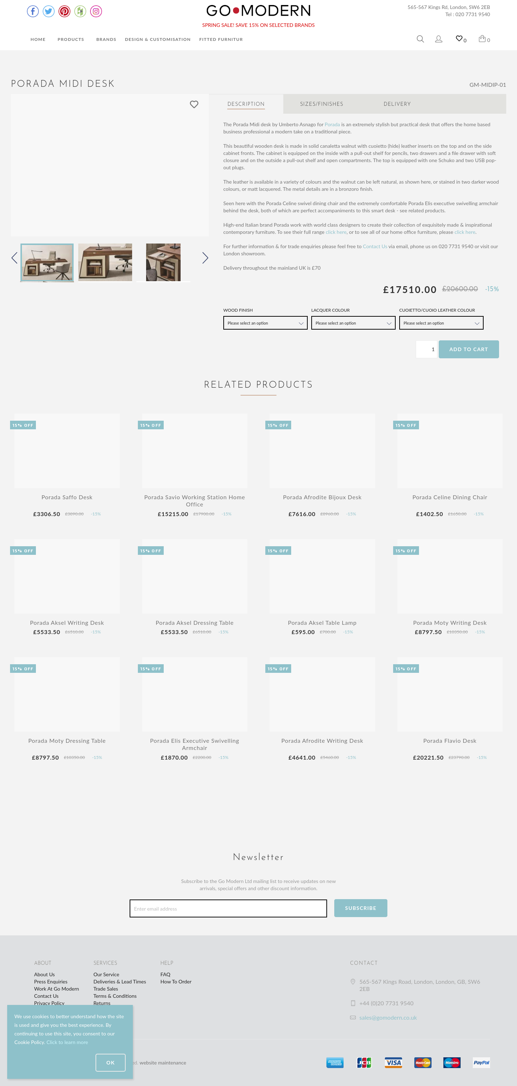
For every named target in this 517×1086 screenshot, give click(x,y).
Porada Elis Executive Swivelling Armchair (194, 744)
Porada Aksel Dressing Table (195, 622)
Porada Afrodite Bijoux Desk (322, 497)
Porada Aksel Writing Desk (67, 622)
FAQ (165, 974)
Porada (332, 124)
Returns (101, 1003)
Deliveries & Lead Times (119, 981)
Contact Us (375, 246)
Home (38, 39)
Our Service (106, 974)
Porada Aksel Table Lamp (322, 622)
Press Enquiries (50, 981)
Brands (106, 39)
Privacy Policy (49, 1003)
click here (336, 232)
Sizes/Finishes (322, 104)
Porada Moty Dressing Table (67, 740)
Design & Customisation (158, 39)
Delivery (397, 104)
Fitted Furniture (222, 39)
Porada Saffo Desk (67, 497)
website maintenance (163, 1062)
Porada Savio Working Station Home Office (194, 500)
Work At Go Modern (56, 989)
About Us (44, 974)
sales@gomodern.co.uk (388, 1017)
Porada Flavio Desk (450, 740)
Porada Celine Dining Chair (450, 497)
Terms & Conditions (114, 996)
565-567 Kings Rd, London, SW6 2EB (448, 7)
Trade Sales (105, 989)
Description (246, 104)
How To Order (175, 981)
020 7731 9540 (473, 14)
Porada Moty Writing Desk (450, 622)
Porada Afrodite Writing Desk (322, 740)
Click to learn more (67, 1042)
